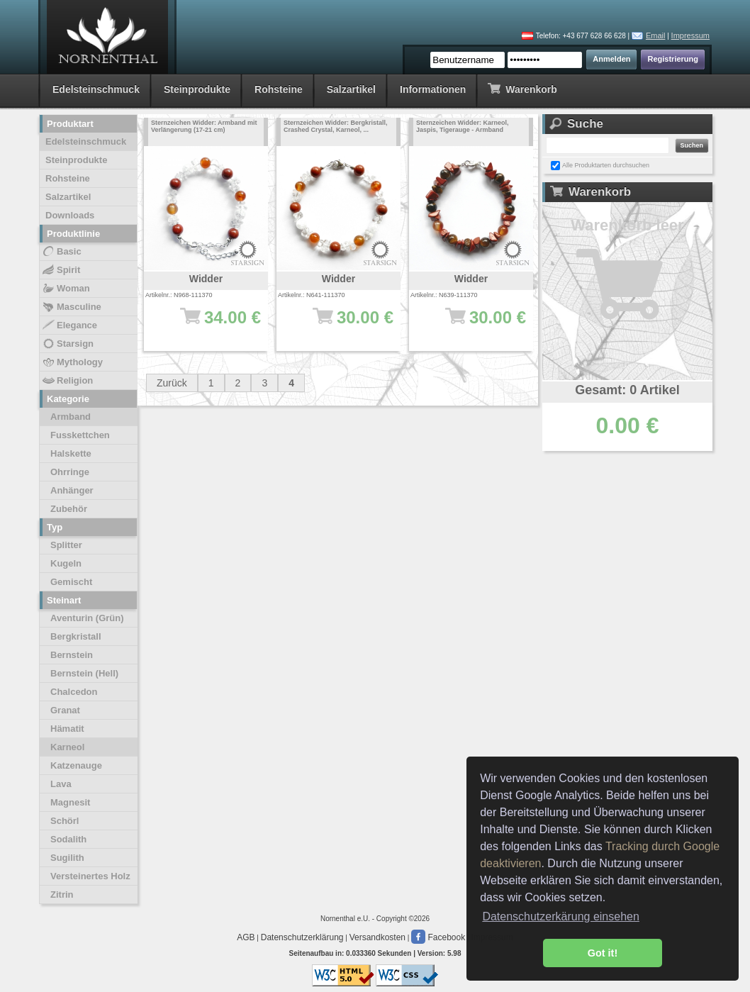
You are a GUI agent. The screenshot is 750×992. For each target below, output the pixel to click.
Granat (65, 710)
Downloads (69, 215)
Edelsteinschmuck (96, 89)
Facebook (438, 937)
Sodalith (68, 839)
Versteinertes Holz (90, 876)
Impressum (690, 35)
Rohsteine (278, 89)
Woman (65, 289)
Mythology (72, 362)
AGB (245, 937)
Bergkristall (75, 636)
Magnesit (70, 802)
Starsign (67, 344)
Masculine (71, 307)
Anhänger (72, 490)
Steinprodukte (197, 89)
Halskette (70, 453)
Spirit (60, 270)
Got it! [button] (602, 953)
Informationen (433, 89)
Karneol (67, 747)
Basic (61, 252)
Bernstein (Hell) (84, 673)
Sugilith (67, 857)
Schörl (64, 820)
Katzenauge (76, 765)
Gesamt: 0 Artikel (627, 390)
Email (656, 35)
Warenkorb (522, 88)
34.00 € (213, 324)
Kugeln (66, 563)
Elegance (69, 325)
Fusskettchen (80, 435)
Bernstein (71, 655)
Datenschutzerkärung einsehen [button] (560, 916)
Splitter (66, 545)
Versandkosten (377, 937)
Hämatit (67, 728)
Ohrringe (69, 472)
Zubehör (68, 508)
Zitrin (62, 894)
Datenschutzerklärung (302, 937)
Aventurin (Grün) (87, 618)
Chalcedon (73, 691)
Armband (70, 416)
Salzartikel (351, 89)
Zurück (172, 383)
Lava (61, 784)
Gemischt (71, 581)
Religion (67, 381)
